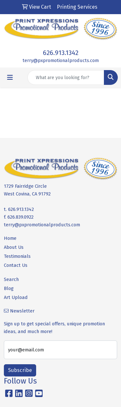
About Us (14, 247)
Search (11, 279)
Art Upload (16, 297)
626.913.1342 (60, 53)
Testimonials (17, 256)
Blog (9, 288)
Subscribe (20, 370)
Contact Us (15, 265)
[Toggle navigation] (10, 77)
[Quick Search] (65, 77)
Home (10, 238)
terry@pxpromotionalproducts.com (61, 60)
